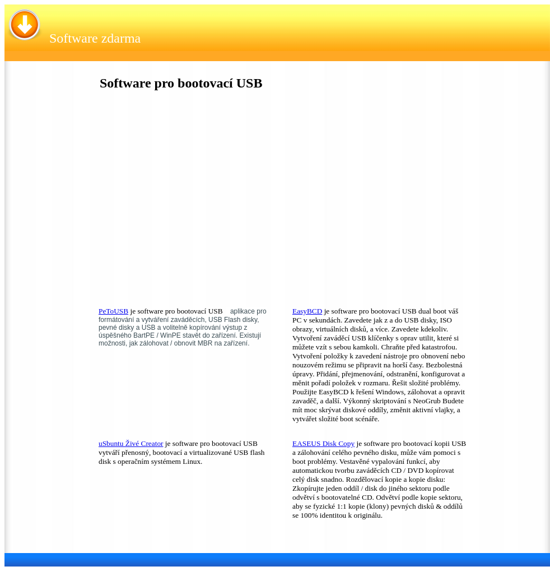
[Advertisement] (182, 201)
